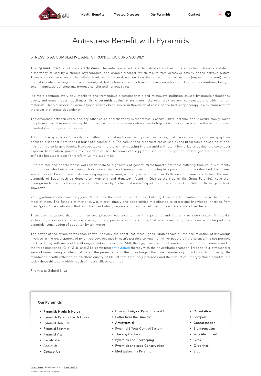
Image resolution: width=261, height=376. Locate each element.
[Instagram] (220, 14)
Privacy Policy (70, 367)
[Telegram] (228, 14)
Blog (197, 351)
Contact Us (51, 351)
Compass (200, 317)
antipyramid (121, 248)
